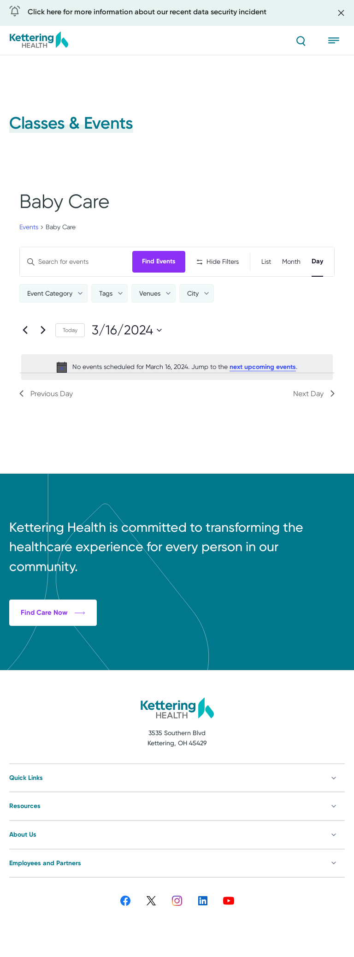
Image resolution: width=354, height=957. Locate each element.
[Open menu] (336, 40)
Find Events (159, 261)
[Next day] (42, 330)
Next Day (314, 393)
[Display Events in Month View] (291, 261)
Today (70, 330)
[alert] (177, 367)
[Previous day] (24, 330)
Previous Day (46, 393)
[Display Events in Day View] (317, 261)
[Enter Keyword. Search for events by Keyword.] (76, 261)
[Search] (300, 40)
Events (28, 227)
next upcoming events (263, 367)
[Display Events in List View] (266, 261)
